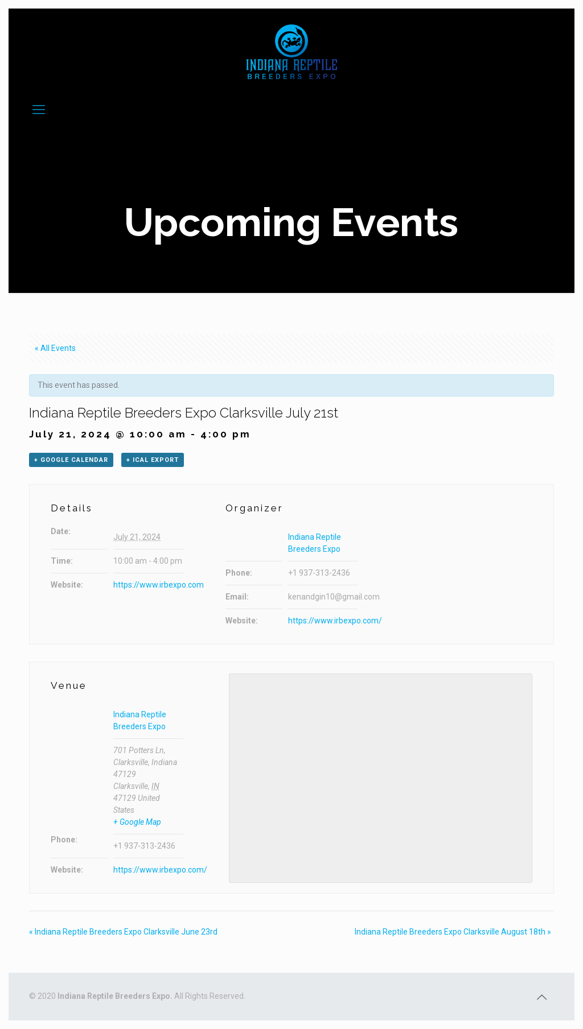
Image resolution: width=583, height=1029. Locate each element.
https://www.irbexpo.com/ (335, 620)
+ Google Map (137, 821)
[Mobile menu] (38, 109)
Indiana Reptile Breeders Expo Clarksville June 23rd (123, 931)
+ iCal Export (152, 460)
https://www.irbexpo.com (158, 584)
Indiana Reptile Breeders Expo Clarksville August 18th (453, 931)
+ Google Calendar (71, 460)
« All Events (55, 348)
